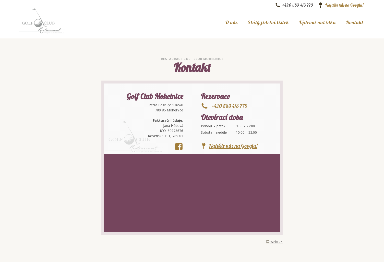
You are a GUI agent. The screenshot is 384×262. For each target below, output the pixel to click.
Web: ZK (276, 242)
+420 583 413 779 (297, 5)
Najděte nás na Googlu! (344, 5)
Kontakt (354, 22)
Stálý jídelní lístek (268, 22)
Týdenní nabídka (317, 22)
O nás (231, 22)
